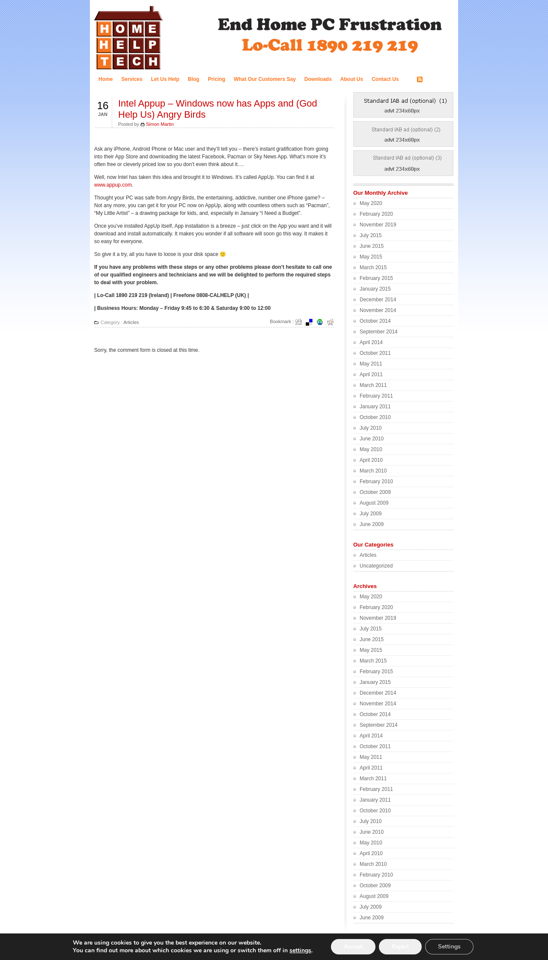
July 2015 (370, 235)
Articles (131, 322)
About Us (351, 79)
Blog (194, 79)
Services (131, 79)
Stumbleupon (322, 322)
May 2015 (371, 257)
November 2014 (378, 310)
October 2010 (375, 417)
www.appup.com (113, 185)
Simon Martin (160, 124)
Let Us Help (165, 79)
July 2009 (370, 514)
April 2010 (371, 460)
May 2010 (371, 449)
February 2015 (376, 278)
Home (105, 79)
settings (300, 950)
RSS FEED (437, 80)
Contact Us (385, 79)
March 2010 (373, 471)
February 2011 (376, 396)
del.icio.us (311, 322)
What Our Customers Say (265, 79)
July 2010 (370, 428)
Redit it (333, 322)
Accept (353, 946)
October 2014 (375, 321)
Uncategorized (376, 566)
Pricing (216, 79)
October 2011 (375, 353)
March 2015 (373, 267)
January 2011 (375, 407)
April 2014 (371, 342)
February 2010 (376, 481)
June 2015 (372, 246)
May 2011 (371, 364)
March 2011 (373, 385)
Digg (301, 322)
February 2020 (376, 214)
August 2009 (374, 503)
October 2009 (375, 492)
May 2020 (371, 203)
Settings (449, 946)
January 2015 (375, 289)
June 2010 (372, 439)
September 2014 (379, 332)
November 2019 (378, 225)
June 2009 (372, 524)
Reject (400, 946)
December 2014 (378, 300)
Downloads (318, 79)
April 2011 (371, 374)
